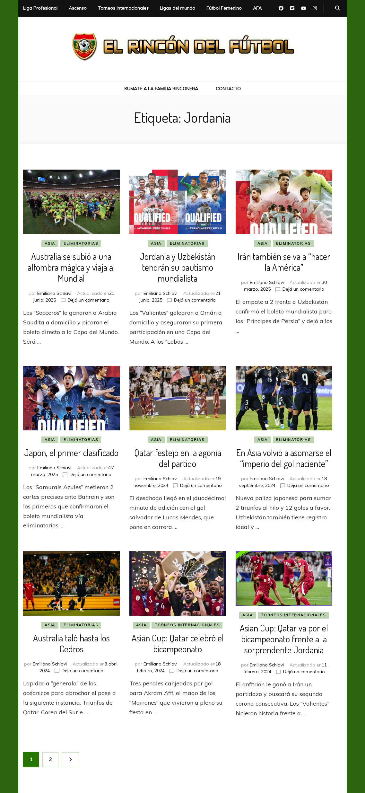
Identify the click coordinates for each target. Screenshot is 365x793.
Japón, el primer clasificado (71, 452)
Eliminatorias (81, 243)
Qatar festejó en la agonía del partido (177, 458)
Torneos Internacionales (123, 8)
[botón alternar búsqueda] (337, 8)
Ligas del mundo (177, 8)
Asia (50, 243)
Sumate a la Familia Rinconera (161, 89)
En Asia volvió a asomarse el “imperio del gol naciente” (284, 458)
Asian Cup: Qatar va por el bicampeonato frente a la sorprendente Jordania (284, 639)
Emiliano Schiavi (54, 293)
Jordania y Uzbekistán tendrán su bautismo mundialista (177, 267)
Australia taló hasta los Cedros (71, 643)
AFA (257, 8)
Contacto (228, 89)
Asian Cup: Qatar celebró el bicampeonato (178, 643)
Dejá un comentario (88, 300)
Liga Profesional (40, 8)
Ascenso (78, 8)
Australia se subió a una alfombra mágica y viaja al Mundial (71, 267)
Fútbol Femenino (224, 8)
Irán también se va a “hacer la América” (284, 262)
